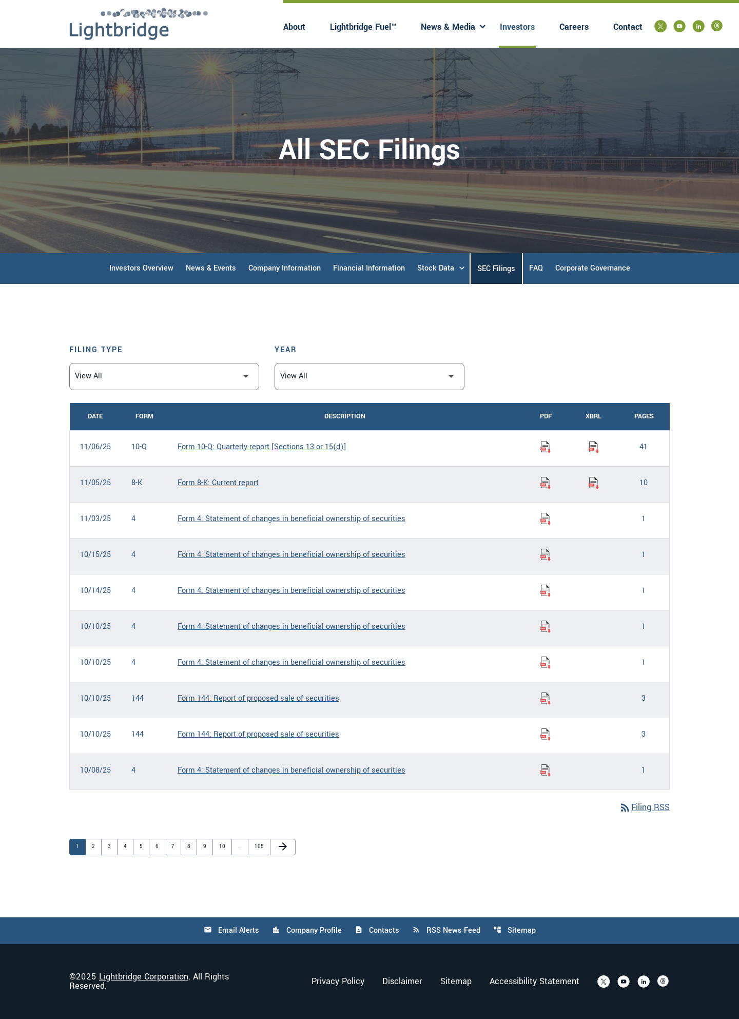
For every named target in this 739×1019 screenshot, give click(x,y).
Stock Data (435, 268)
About (294, 27)
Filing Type (96, 349)
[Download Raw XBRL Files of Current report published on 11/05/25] (594, 483)
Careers (574, 27)
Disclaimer (402, 981)
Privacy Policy (338, 981)
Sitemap (514, 930)
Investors (517, 27)
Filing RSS (644, 807)
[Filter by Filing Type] (164, 376)
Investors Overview (141, 268)
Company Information (284, 268)
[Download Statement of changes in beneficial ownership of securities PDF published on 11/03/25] (545, 519)
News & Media (448, 27)
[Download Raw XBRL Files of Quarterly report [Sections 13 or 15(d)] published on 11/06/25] (594, 447)
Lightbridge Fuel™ (363, 27)
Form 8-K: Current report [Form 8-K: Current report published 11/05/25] (218, 482)
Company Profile (307, 930)
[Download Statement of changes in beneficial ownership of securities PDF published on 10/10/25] (545, 627)
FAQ (536, 268)
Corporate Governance (592, 268)
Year (286, 349)
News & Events (211, 268)
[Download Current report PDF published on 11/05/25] (545, 483)
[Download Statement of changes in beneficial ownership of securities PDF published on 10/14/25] (545, 591)
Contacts (377, 930)
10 (224, 846)
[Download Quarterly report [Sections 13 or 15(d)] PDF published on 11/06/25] (545, 447)
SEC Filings (496, 268)
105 (259, 846)
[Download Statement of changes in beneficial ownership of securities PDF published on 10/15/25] (545, 555)
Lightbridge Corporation (143, 977)
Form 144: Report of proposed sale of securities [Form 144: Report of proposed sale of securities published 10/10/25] (258, 698)
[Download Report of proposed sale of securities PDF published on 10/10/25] (545, 699)
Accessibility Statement (534, 981)
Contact (628, 27)
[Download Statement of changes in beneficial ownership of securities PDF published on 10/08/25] (545, 770)
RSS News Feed (446, 930)
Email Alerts (231, 930)
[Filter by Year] (369, 376)
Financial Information (369, 268)
